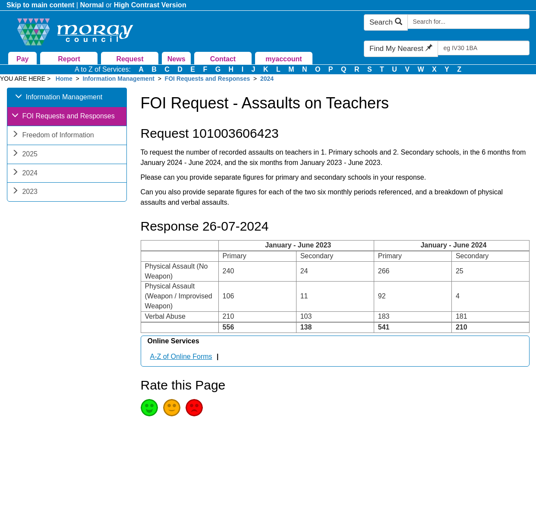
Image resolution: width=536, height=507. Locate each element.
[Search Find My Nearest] (484, 48)
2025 (25, 155)
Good (149, 407)
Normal (92, 5)
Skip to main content (40, 5)
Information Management (118, 78)
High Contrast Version (150, 5)
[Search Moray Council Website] (468, 21)
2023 (25, 192)
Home (64, 78)
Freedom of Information (53, 136)
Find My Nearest (400, 48)
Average (171, 407)
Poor (194, 407)
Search (385, 22)
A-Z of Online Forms (181, 356)
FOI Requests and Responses (207, 78)
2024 (267, 78)
